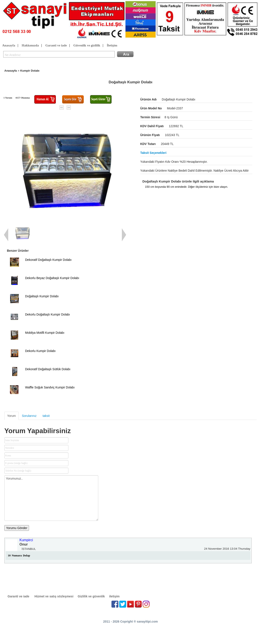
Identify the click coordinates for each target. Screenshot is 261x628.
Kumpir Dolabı (29, 70)
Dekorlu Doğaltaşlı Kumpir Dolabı (47, 314)
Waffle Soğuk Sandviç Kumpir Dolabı (50, 387)
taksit (46, 416)
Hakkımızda (30, 45)
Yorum (11, 416)
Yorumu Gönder (16, 528)
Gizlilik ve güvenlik (91, 596)
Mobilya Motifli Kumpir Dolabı (44, 332)
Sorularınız (29, 416)
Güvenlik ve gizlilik (86, 45)
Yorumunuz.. (51, 498)
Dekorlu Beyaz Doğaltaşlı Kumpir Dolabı (52, 278)
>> (69, 107)
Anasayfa (8, 45)
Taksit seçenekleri (153, 153)
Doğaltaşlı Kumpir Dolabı (42, 296)
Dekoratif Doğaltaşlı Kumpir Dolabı (48, 259)
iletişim (114, 596)
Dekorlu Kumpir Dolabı (40, 351)
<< (61, 107)
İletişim (112, 45)
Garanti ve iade (56, 45)
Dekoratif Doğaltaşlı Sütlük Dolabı (47, 369)
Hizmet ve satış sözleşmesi (53, 596)
